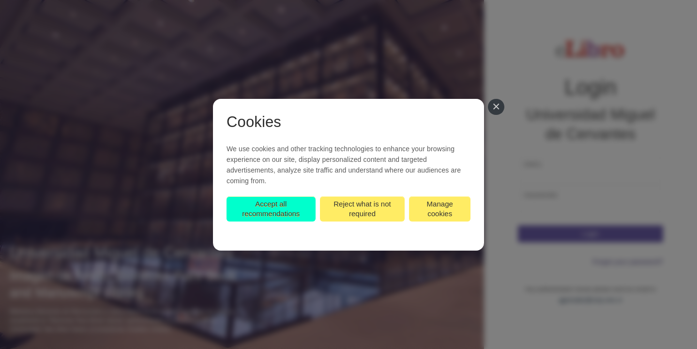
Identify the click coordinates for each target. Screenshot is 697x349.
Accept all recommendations (271, 209)
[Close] (496, 107)
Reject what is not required (362, 209)
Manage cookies (440, 209)
